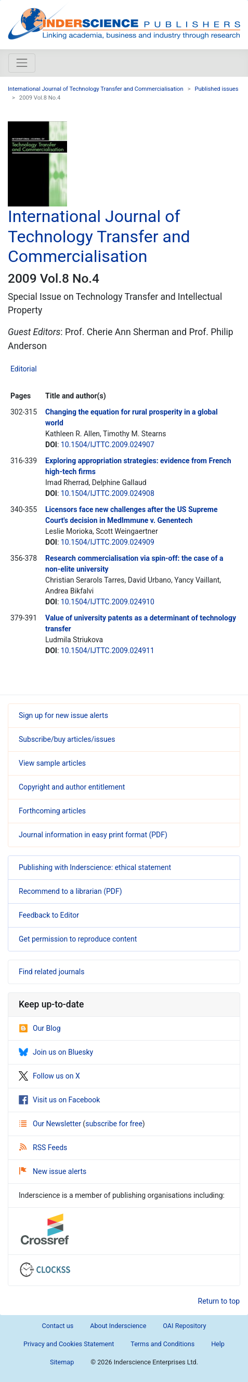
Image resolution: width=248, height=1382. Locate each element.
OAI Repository (184, 1326)
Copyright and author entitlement (72, 787)
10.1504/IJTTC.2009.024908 (107, 493)
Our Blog (40, 1028)
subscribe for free (113, 1124)
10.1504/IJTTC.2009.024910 (107, 602)
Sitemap (62, 1362)
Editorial (23, 369)
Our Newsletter (51, 1124)
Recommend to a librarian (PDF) (70, 891)
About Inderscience (118, 1326)
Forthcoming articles (52, 811)
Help (218, 1344)
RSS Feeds (43, 1147)
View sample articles (52, 763)
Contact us (58, 1326)
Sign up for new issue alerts (63, 715)
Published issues (217, 89)
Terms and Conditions (162, 1344)
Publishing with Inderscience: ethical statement (95, 867)
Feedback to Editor (49, 915)
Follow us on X (49, 1076)
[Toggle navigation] (21, 62)
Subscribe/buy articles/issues (67, 739)
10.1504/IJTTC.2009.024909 (107, 542)
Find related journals (51, 972)
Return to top (219, 1301)
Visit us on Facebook (59, 1100)
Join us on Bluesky (56, 1052)
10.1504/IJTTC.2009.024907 (107, 444)
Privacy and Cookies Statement (68, 1344)
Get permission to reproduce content (78, 939)
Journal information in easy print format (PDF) (93, 835)
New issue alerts (52, 1171)
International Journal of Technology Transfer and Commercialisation (96, 89)
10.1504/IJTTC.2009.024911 (107, 650)
